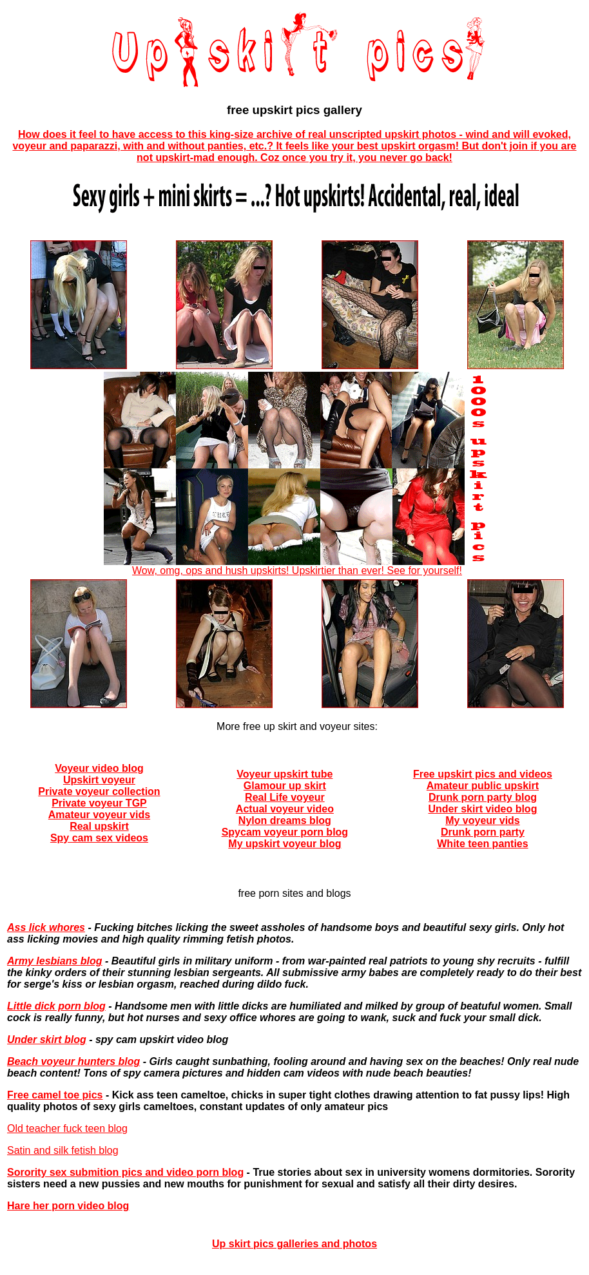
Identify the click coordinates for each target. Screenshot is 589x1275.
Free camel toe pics (55, 1094)
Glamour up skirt (285, 785)
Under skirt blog (46, 1039)
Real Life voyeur (285, 797)
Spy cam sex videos (99, 837)
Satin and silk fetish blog (63, 1150)
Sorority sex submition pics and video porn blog (125, 1172)
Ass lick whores (46, 927)
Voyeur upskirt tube (285, 774)
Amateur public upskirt (483, 785)
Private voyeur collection (99, 791)
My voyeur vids (482, 820)
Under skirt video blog (482, 808)
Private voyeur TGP (99, 803)
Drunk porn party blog (483, 797)
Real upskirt (99, 826)
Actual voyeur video (285, 808)
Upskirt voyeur (99, 779)
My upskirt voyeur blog (284, 843)
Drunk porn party (483, 832)
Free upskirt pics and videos (482, 774)
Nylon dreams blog (284, 820)
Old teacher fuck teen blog (67, 1128)
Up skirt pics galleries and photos (294, 1243)
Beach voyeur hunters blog (73, 1061)
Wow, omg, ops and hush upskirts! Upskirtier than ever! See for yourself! (297, 566)
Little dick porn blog (56, 1006)
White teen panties (482, 843)
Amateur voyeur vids (99, 814)
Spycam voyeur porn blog (285, 832)
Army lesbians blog (54, 960)
